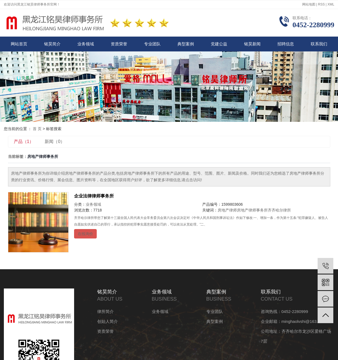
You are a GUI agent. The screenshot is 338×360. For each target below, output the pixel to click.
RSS (321, 4)
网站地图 (308, 4)
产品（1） (24, 141)
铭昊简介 (52, 44)
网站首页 (19, 44)
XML (331, 4)
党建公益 (219, 44)
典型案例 (185, 44)
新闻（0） (55, 141)
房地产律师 (227, 210)
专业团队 (152, 44)
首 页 (37, 129)
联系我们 (319, 44)
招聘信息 (285, 44)
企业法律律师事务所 (94, 196)
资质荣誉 (119, 44)
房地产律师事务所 (252, 210)
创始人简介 (107, 321)
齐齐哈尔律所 (279, 210)
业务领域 (85, 44)
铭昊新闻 (252, 44)
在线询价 (85, 234)
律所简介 (105, 311)
